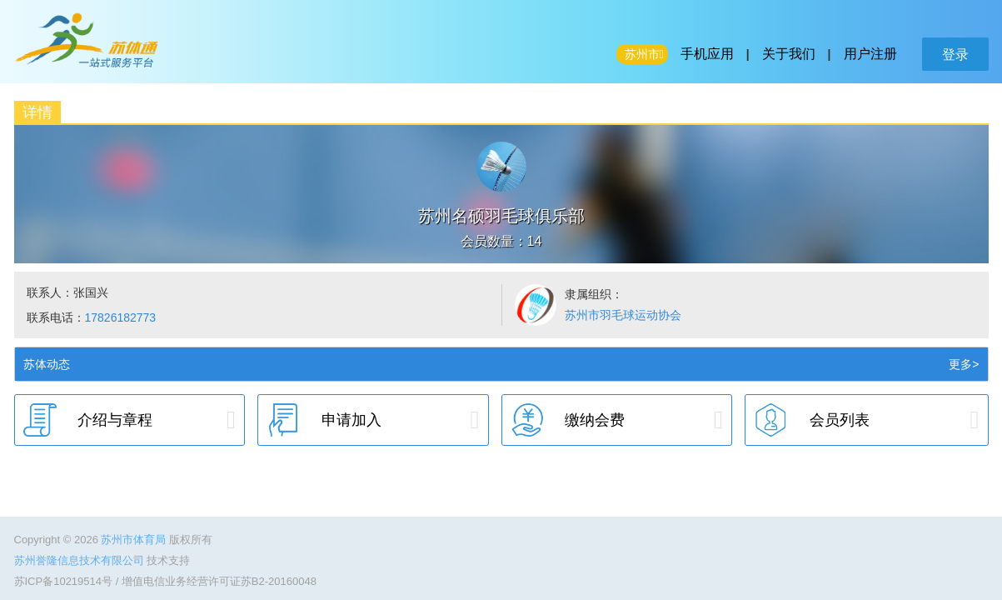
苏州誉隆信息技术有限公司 (80, 560)
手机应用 (707, 54)
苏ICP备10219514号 (63, 581)
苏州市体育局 (135, 539)
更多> (964, 364)
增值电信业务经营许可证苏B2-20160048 (219, 581)
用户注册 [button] (870, 54)
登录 (955, 55)
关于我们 (788, 54)
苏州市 (642, 54)
